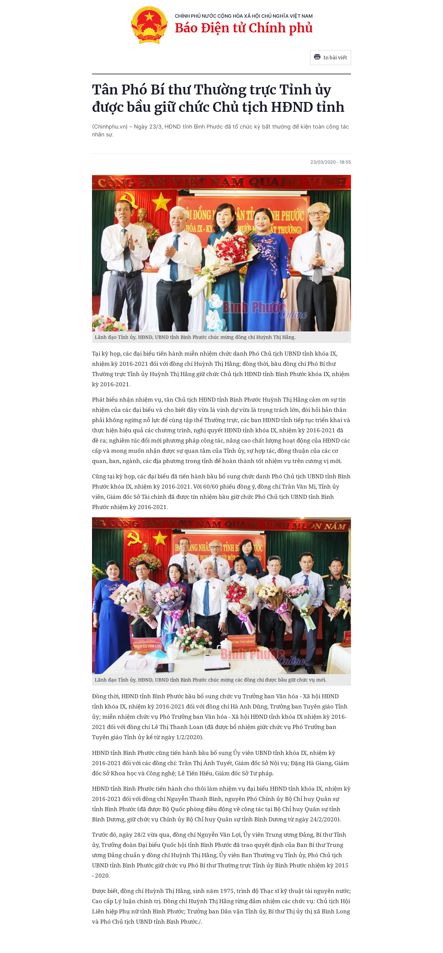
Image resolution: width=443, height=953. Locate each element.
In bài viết (330, 57)
